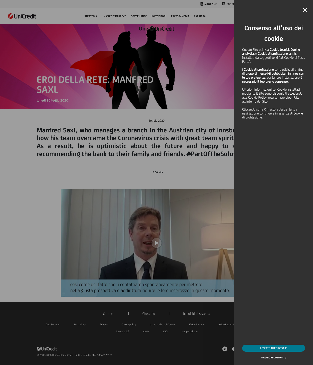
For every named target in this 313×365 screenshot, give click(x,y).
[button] (305, 10)
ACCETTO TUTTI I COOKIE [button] (273, 348)
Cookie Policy (257, 97)
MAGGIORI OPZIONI (272, 357)
